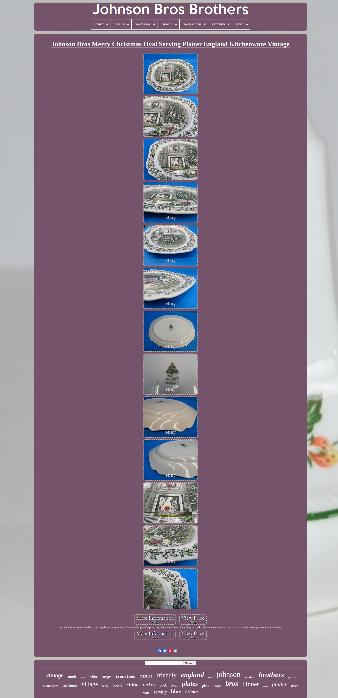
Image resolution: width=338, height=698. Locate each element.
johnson (229, 674)
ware (146, 692)
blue (176, 691)
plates (190, 683)
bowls (117, 685)
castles (146, 676)
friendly (167, 675)
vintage (55, 675)
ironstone (125, 677)
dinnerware (50, 685)
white (93, 677)
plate (205, 685)
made (72, 676)
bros (231, 683)
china (133, 684)
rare (210, 677)
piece (294, 685)
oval (174, 685)
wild (265, 686)
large (105, 685)
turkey (149, 684)
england (192, 675)
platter (279, 684)
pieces (291, 677)
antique (106, 677)
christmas (70, 685)
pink (163, 685)
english (217, 685)
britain (191, 691)
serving (160, 692)
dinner (251, 683)
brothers (271, 675)
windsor (250, 677)
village (89, 684)
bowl (83, 677)
